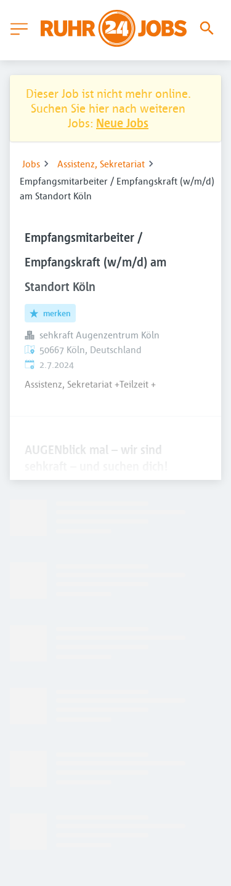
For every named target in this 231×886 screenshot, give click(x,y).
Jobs (31, 164)
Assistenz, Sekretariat (101, 164)
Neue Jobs (122, 122)
